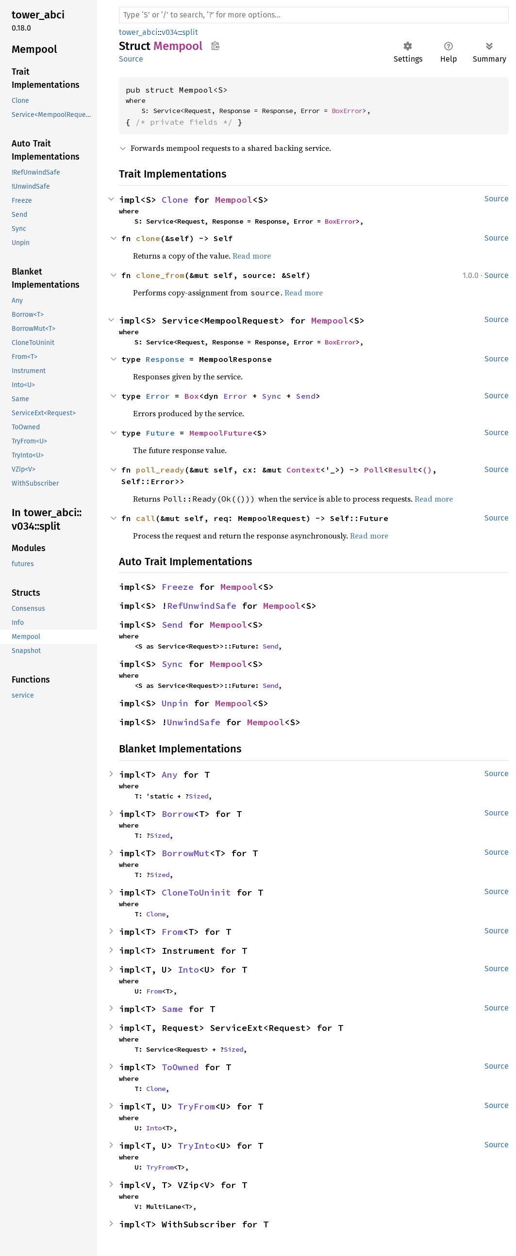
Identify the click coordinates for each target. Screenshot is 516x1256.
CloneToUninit (196, 892)
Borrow (178, 813)
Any (170, 774)
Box (191, 396)
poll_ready (160, 469)
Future (160, 433)
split (190, 32)
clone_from (160, 275)
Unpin (175, 703)
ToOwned (180, 1067)
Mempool (233, 199)
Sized (198, 796)
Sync (272, 396)
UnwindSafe (193, 722)
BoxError (347, 110)
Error (158, 396)
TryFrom (196, 1106)
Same (172, 1008)
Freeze (178, 586)
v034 (170, 32)
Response (165, 359)
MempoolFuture (220, 433)
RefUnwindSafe (201, 605)
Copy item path (215, 45)
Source (131, 59)
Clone (175, 199)
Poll (373, 469)
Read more (252, 255)
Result (402, 469)
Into (188, 969)
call (145, 518)
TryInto (196, 1145)
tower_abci (138, 32)
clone (148, 238)
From (172, 931)
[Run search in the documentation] (314, 15)
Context (303, 469)
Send (306, 396)
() (427, 469)
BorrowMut (186, 853)
